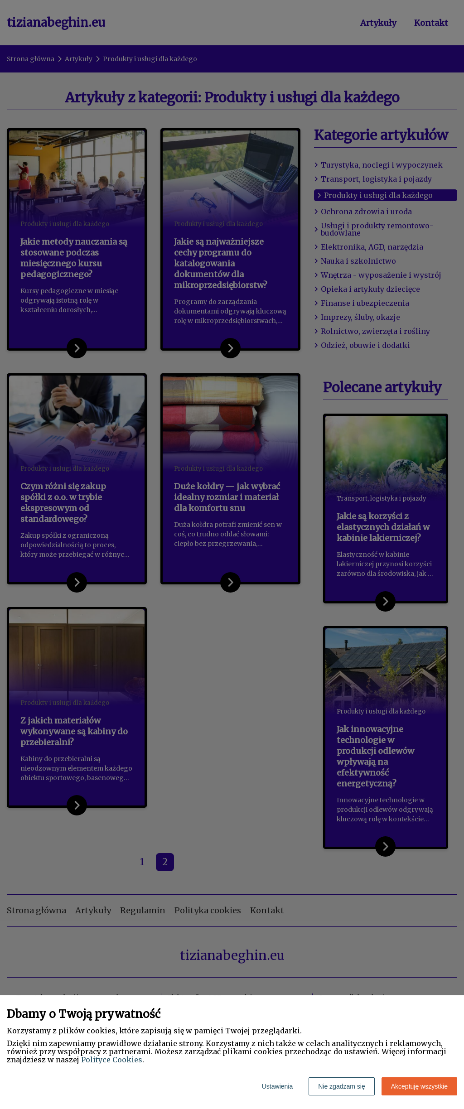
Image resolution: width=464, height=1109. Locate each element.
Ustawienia (277, 1086)
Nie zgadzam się (341, 1086)
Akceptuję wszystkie (419, 1086)
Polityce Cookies (111, 1059)
